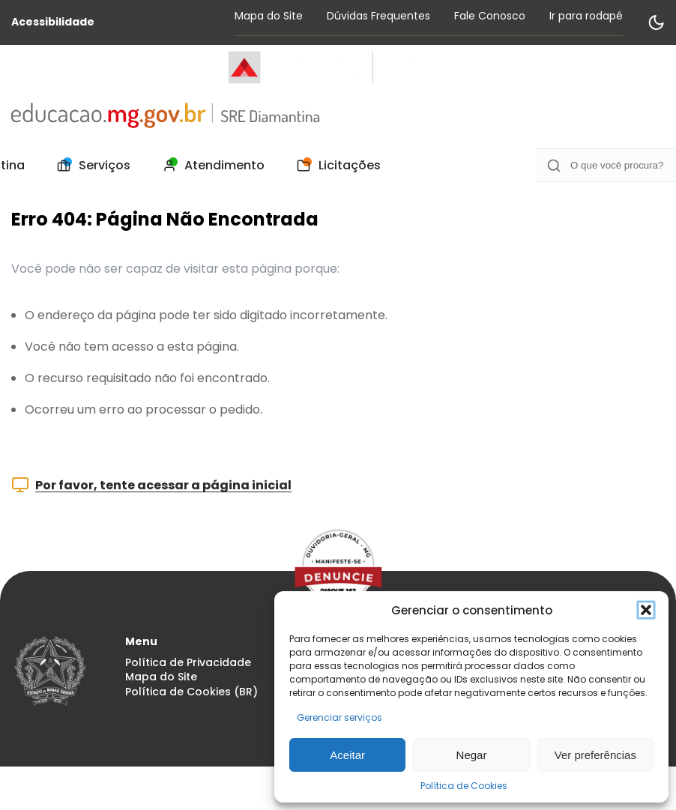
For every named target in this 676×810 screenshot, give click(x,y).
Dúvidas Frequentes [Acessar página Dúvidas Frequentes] (378, 15)
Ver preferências (595, 755)
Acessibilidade (52, 22)
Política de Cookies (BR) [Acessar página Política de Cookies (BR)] (191, 692)
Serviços (89, 166)
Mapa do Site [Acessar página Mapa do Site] (269, 15)
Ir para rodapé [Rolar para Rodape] (586, 15)
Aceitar (347, 755)
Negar (471, 755)
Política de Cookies (463, 785)
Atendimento (209, 166)
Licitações (335, 166)
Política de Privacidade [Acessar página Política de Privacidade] (188, 663)
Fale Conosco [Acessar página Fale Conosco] (489, 15)
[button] (646, 609)
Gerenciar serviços (339, 717)
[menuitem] (89, 165)
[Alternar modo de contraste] (656, 22)
